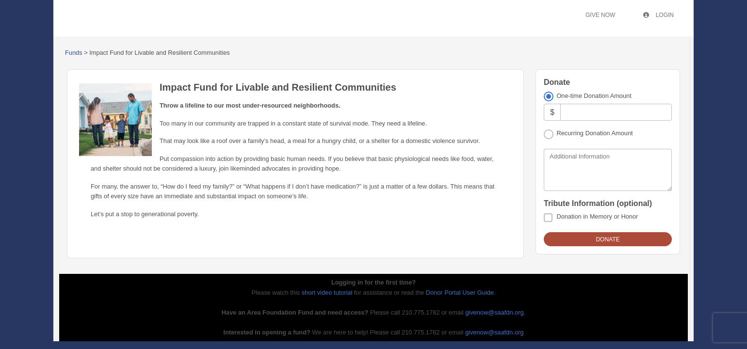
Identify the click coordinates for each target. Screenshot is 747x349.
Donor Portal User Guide (460, 292)
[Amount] (616, 112)
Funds (73, 52)
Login (658, 15)
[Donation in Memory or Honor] (548, 217)
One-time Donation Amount (593, 95)
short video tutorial (327, 292)
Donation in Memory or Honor (597, 216)
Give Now (600, 15)
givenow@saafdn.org (494, 312)
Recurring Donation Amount (594, 133)
